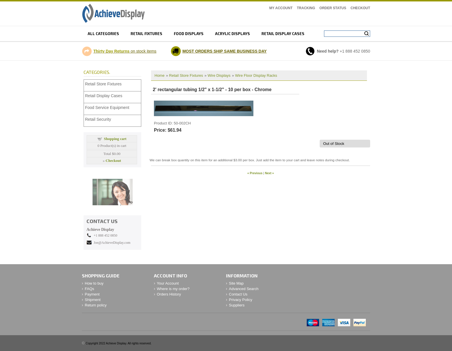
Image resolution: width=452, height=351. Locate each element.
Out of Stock (333, 143)
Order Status (332, 8)
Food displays (189, 33)
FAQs (89, 289)
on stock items (125, 51)
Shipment (93, 300)
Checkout (360, 8)
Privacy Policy (240, 300)
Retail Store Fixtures (186, 75)
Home (160, 75)
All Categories (103, 33)
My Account (281, 8)
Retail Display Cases (103, 95)
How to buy (94, 283)
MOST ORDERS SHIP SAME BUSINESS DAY (224, 51)
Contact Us (238, 294)
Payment (92, 294)
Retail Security (98, 119)
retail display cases (282, 33)
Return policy (96, 305)
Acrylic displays (232, 33)
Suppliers (236, 305)
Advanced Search (244, 289)
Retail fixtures (146, 33)
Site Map (236, 283)
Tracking (306, 8)
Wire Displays (219, 75)
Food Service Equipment (107, 107)
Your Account (168, 283)
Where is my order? (173, 289)
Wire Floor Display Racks (256, 75)
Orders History (169, 294)
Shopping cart (115, 139)
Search (366, 33)
